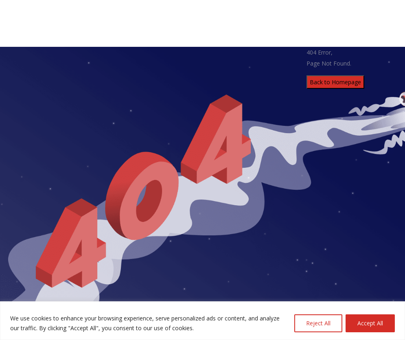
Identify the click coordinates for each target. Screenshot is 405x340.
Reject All (318, 323)
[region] (202, 320)
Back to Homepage (335, 82)
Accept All (370, 323)
